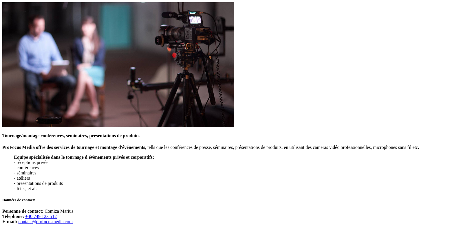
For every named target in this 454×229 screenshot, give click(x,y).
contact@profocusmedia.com (46, 221)
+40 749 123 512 (41, 216)
